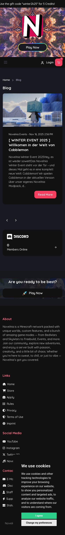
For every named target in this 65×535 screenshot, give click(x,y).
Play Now (33, 293)
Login (47, 62)
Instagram (11, 448)
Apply (8, 397)
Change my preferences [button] (39, 522)
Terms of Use (13, 417)
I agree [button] (39, 515)
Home (6, 79)
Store (8, 390)
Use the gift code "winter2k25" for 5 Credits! (29, 4)
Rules (8, 404)
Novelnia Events (18, 134)
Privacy (9, 410)
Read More (45, 194)
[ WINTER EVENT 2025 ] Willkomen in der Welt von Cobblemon (32, 145)
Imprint (9, 423)
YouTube (10, 441)
